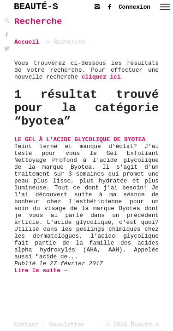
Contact (26, 324)
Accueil (26, 42)
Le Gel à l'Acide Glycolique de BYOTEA (79, 139)
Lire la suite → (40, 270)
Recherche (38, 22)
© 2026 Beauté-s (132, 324)
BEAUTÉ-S (36, 6)
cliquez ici (101, 77)
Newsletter (67, 324)
